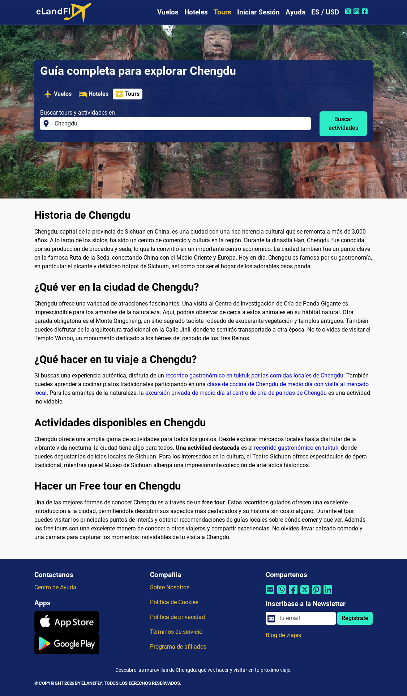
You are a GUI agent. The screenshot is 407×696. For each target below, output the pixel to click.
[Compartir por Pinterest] (316, 594)
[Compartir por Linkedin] (328, 594)
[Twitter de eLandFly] (349, 11)
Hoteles (196, 12)
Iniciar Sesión (258, 12)
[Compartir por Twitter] (304, 594)
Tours (222, 12)
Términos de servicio (176, 631)
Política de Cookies (174, 602)
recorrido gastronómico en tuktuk (296, 447)
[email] (305, 618)
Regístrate (355, 618)
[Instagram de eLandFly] (357, 11)
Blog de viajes (283, 635)
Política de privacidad (177, 617)
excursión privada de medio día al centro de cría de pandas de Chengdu (236, 392)
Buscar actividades (343, 123)
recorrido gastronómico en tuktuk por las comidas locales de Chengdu (254, 375)
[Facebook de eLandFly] (365, 11)
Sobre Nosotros (169, 587)
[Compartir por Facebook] (293, 594)
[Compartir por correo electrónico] (270, 594)
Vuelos (168, 12)
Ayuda (295, 12)
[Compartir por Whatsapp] (281, 594)
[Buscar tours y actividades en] (180, 123)
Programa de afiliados (178, 646)
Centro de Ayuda (55, 587)
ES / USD (325, 12)
